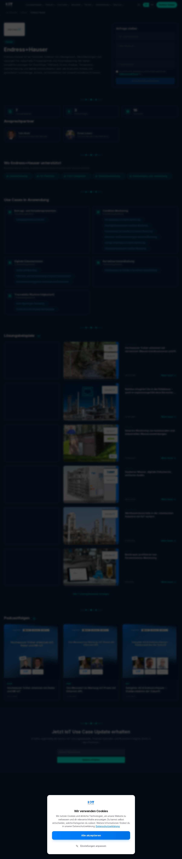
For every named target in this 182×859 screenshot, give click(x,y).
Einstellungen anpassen (91, 846)
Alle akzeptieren (91, 835)
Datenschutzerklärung (108, 826)
